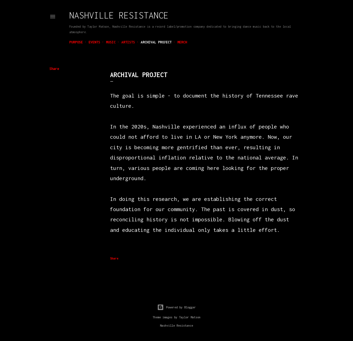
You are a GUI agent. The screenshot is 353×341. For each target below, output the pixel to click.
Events (94, 42)
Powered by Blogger (176, 307)
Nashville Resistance (119, 15)
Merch (182, 42)
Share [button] (54, 69)
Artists (128, 42)
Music (111, 42)
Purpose (76, 42)
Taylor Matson (189, 317)
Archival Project (156, 42)
